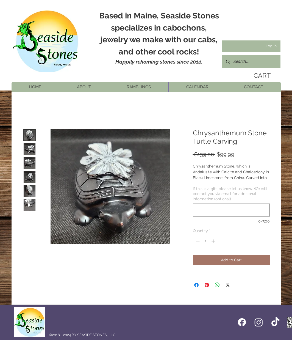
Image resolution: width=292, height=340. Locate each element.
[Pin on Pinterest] (207, 285)
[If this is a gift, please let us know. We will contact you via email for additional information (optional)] (231, 210)
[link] (260, 75)
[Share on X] (227, 285)
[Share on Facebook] (196, 285)
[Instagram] (258, 322)
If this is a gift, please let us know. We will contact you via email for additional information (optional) (230, 194)
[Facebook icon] (242, 322)
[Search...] (251, 61)
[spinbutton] (205, 241)
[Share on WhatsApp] (217, 285)
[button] (84, 87)
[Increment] (213, 241)
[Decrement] (197, 241)
